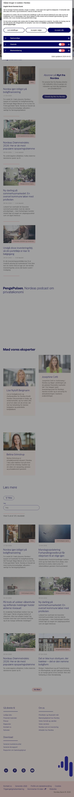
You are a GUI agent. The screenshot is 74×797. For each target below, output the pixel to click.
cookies (43, 23)
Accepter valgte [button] (36, 30)
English (5, 6)
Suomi (21, 6)
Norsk (11, 6)
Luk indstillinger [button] (12, 30)
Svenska (15, 6)
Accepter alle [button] (59, 30)
